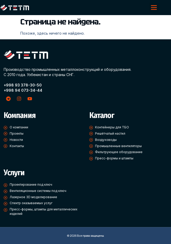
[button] (154, 7)
